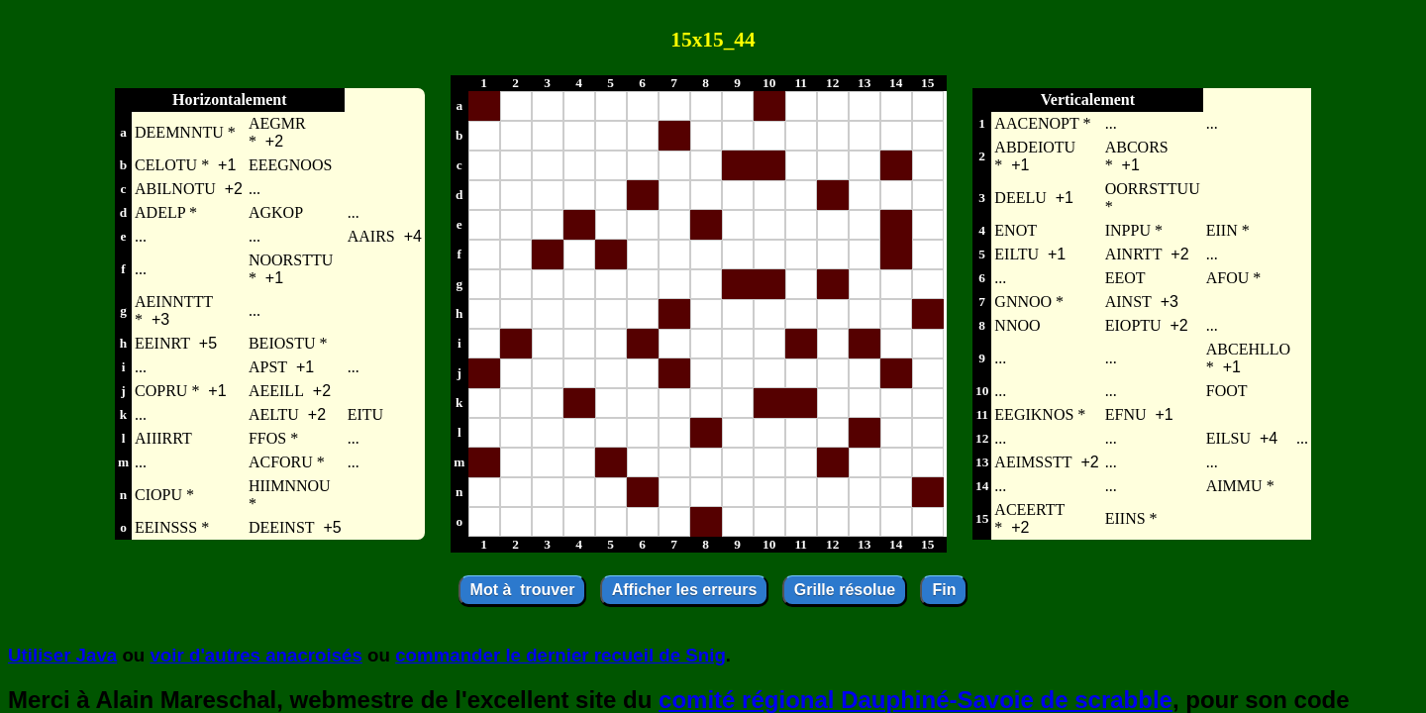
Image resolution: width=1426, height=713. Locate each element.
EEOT (1125, 277)
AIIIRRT (163, 438)
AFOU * (1234, 277)
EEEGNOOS (290, 164)
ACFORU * (287, 462)
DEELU (1020, 197)
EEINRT (162, 343)
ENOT (1015, 230)
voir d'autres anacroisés (255, 655)
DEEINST (282, 527)
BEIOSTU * (288, 343)
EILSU (1228, 438)
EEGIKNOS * (1039, 414)
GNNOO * (1029, 301)
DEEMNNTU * (185, 132)
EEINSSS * (172, 527)
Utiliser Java (62, 655)
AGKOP (276, 212)
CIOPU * (164, 494)
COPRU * (167, 390)
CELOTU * (172, 164)
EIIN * (1228, 230)
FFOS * (273, 438)
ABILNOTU (175, 188)
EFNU (1126, 414)
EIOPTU (1133, 325)
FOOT (1227, 390)
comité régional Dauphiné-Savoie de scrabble (915, 699)
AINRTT (1134, 254)
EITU (365, 414)
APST (268, 366)
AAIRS (371, 236)
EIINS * (1131, 518)
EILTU (1016, 254)
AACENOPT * (1042, 123)
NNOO (1017, 325)
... (254, 188)
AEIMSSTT (1032, 462)
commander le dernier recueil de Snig (560, 655)
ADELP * (166, 212)
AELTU (274, 414)
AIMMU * (1240, 485)
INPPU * (1134, 230)
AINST (1128, 301)
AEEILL (276, 390)
